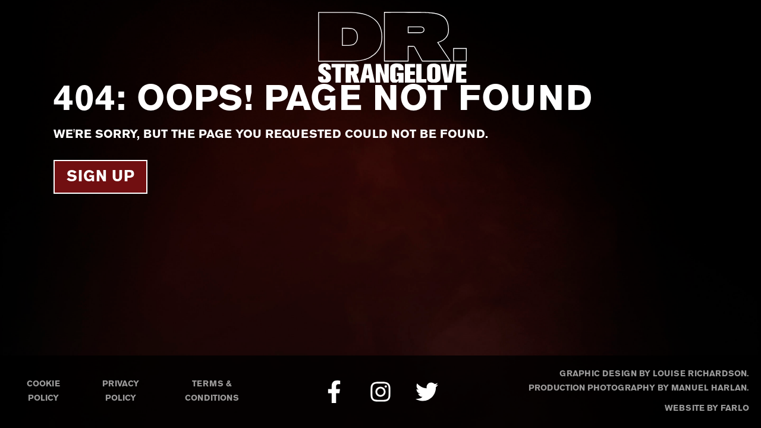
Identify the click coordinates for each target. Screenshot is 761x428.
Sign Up (100, 177)
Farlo (735, 408)
